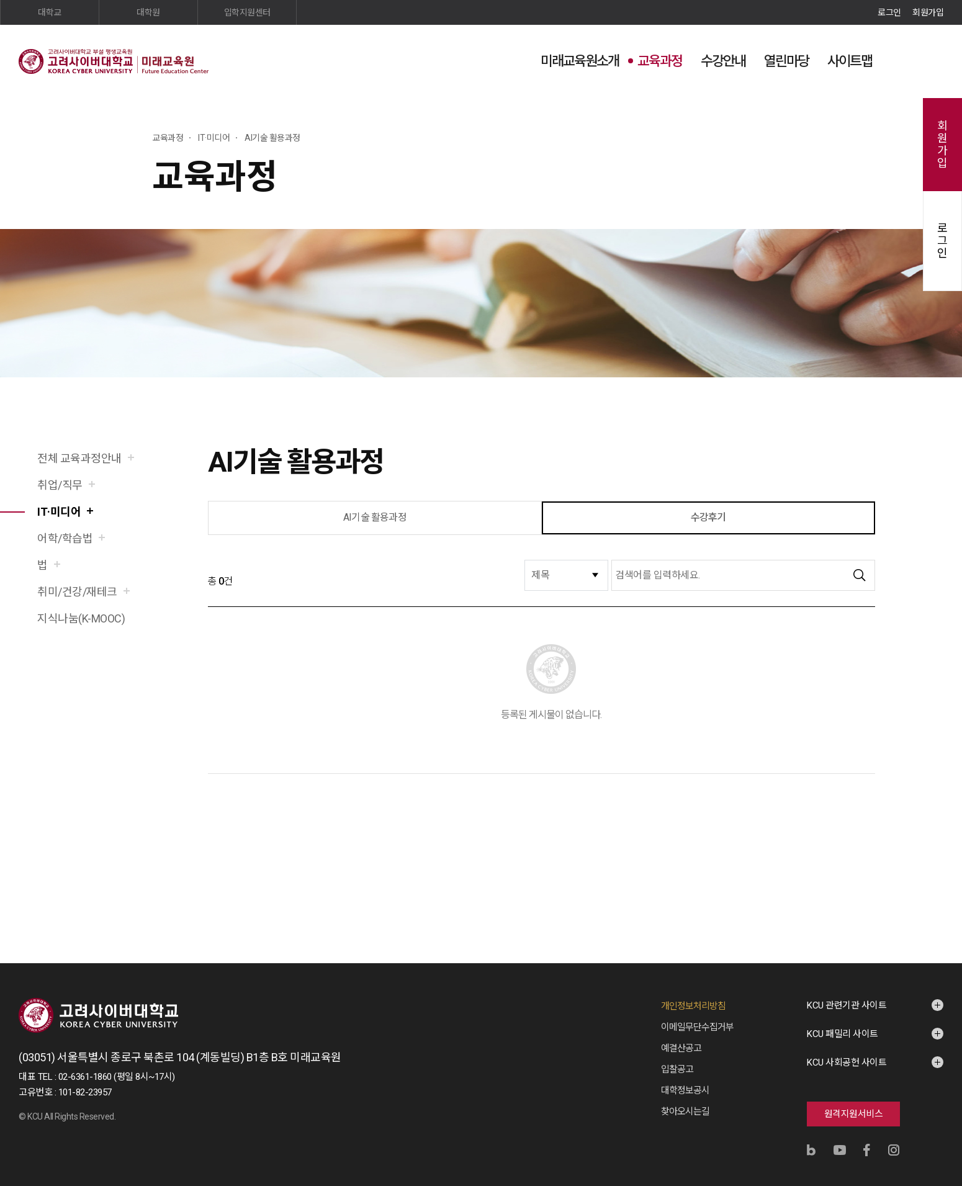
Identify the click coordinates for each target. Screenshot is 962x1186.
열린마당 (786, 61)
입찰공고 (677, 1069)
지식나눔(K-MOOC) (81, 618)
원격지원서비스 (853, 1114)
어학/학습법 (64, 538)
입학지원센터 (247, 12)
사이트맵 (849, 61)
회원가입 (927, 12)
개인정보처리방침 (693, 1006)
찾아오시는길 (685, 1111)
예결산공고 (681, 1048)
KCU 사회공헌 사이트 (846, 1062)
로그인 (889, 12)
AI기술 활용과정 (375, 517)
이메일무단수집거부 (697, 1027)
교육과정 (659, 61)
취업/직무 (60, 485)
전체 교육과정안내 (79, 458)
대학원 (148, 12)
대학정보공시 (685, 1090)
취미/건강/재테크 (77, 591)
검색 (903, 60)
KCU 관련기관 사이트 (846, 1005)
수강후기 (708, 517)
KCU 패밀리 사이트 (842, 1034)
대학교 (49, 12)
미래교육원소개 (580, 61)
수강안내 (723, 61)
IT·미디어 (59, 511)
